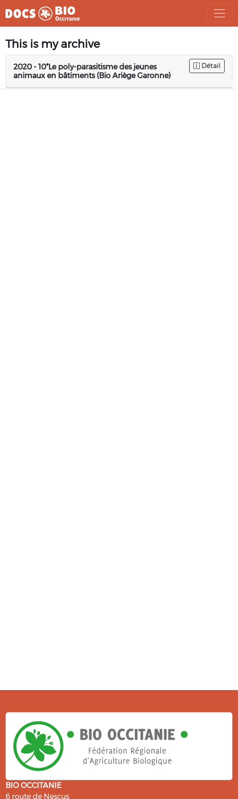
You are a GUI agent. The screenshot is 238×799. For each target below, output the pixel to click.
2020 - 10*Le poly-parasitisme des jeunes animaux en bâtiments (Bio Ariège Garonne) (92, 71)
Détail (207, 66)
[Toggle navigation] (219, 13)
